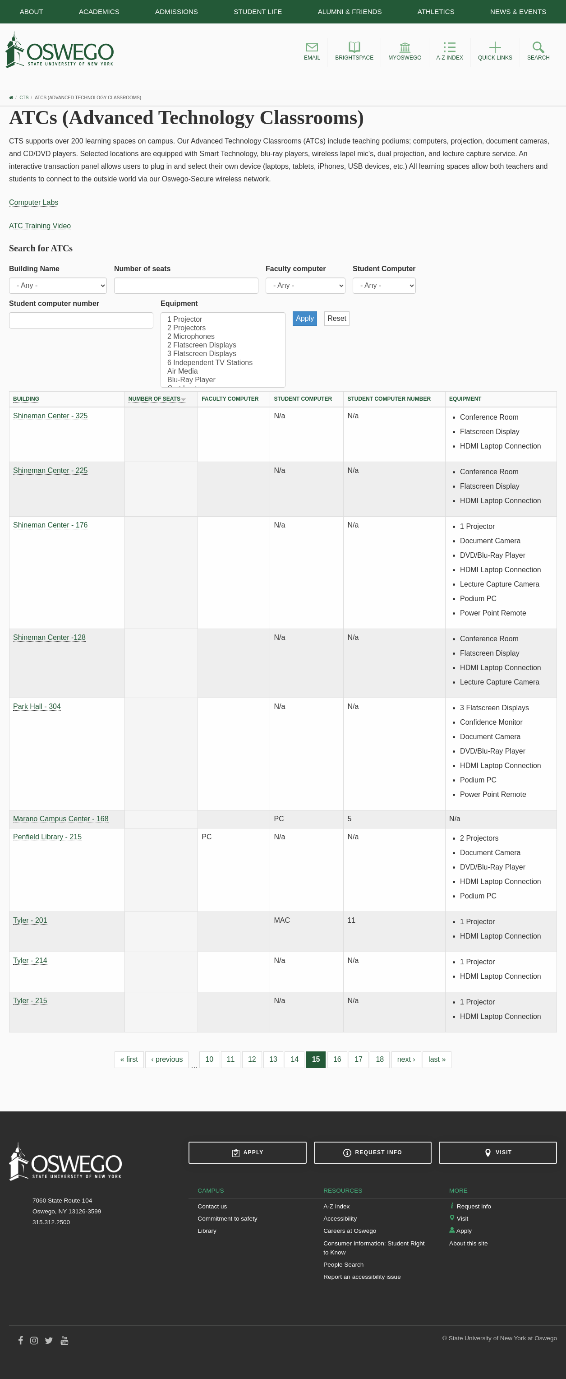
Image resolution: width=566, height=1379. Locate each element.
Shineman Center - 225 (50, 470)
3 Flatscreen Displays (223, 354)
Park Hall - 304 (37, 706)
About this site (468, 1243)
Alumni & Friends (350, 11)
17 (358, 1059)
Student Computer (384, 269)
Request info (372, 1153)
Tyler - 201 (30, 920)
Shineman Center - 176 (50, 525)
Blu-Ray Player (223, 380)
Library (207, 1230)
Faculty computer (296, 269)
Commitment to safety (227, 1218)
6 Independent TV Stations (223, 363)
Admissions (176, 11)
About (31, 11)
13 (273, 1059)
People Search (343, 1264)
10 (209, 1059)
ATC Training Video (40, 226)
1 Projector (223, 319)
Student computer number (54, 303)
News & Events (518, 11)
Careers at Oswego (349, 1230)
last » (437, 1059)
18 (380, 1059)
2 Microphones (223, 337)
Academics (99, 11)
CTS (23, 97)
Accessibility (340, 1218)
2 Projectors (223, 328)
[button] (312, 52)
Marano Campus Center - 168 (61, 819)
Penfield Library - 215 (47, 837)
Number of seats (142, 269)
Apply (248, 1153)
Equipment (179, 303)
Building (26, 399)
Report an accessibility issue (362, 1276)
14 (294, 1059)
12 (252, 1059)
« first (129, 1059)
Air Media (223, 371)
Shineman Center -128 (49, 637)
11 (231, 1059)
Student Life (258, 11)
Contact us (212, 1206)
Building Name (34, 269)
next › (406, 1059)
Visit (498, 1153)
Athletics (436, 11)
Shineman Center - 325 (50, 416)
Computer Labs (33, 202)
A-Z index (336, 1206)
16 (337, 1059)
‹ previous (167, 1059)
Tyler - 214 (30, 960)
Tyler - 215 (30, 1000)
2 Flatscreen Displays (223, 345)
